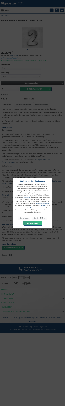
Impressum (27, 197)
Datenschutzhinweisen (42, 203)
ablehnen (43, 206)
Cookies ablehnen (39, 218)
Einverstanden (32, 223)
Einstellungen (30, 208)
